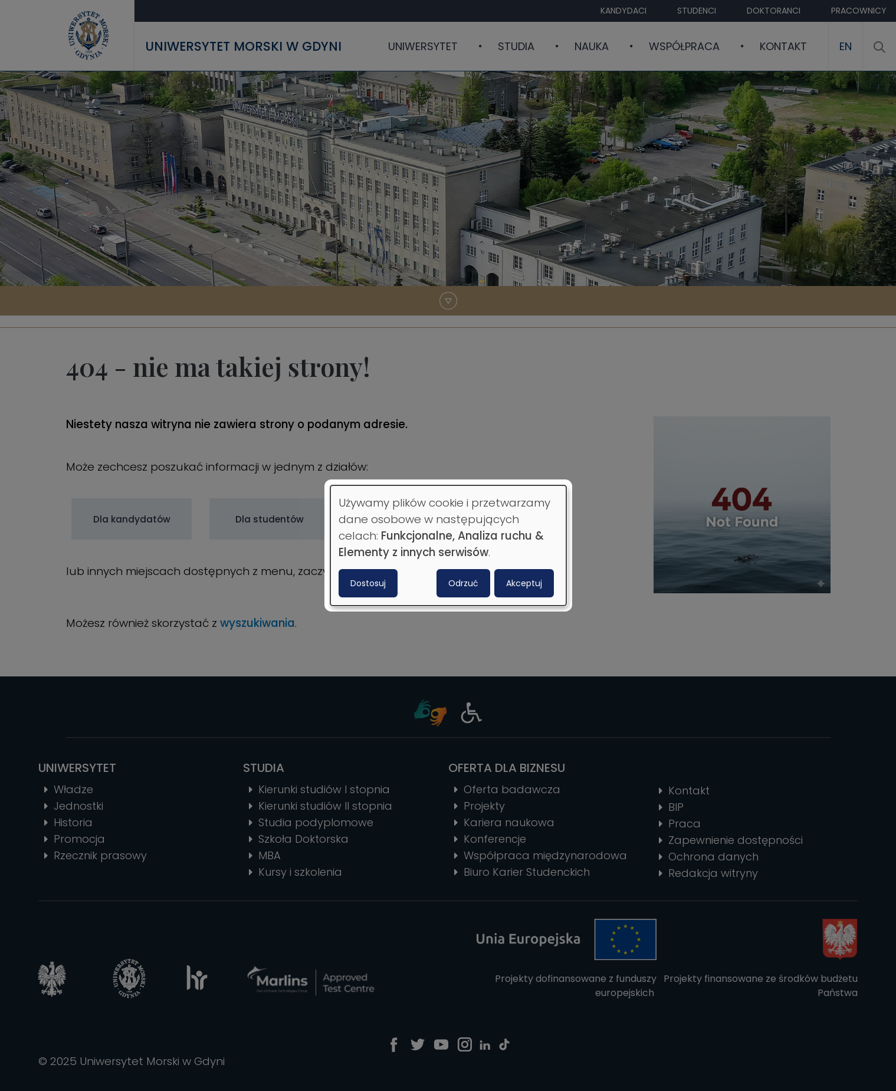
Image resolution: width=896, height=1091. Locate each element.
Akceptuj (524, 583)
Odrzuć (463, 583)
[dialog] (448, 545)
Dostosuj (368, 583)
